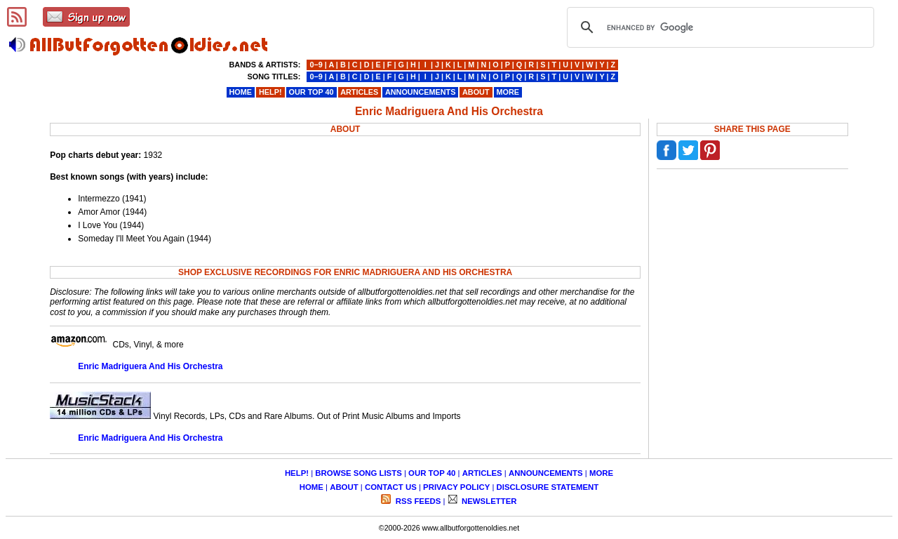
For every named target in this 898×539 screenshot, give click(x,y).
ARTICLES (482, 473)
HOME (311, 487)
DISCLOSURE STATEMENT (548, 487)
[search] (718, 27)
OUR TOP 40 (431, 473)
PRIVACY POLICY (456, 487)
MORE (601, 473)
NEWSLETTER (488, 501)
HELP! (297, 473)
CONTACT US (391, 487)
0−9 (315, 64)
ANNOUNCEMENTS (546, 473)
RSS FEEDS (417, 501)
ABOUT (344, 487)
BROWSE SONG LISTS (358, 473)
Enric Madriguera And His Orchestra (150, 366)
